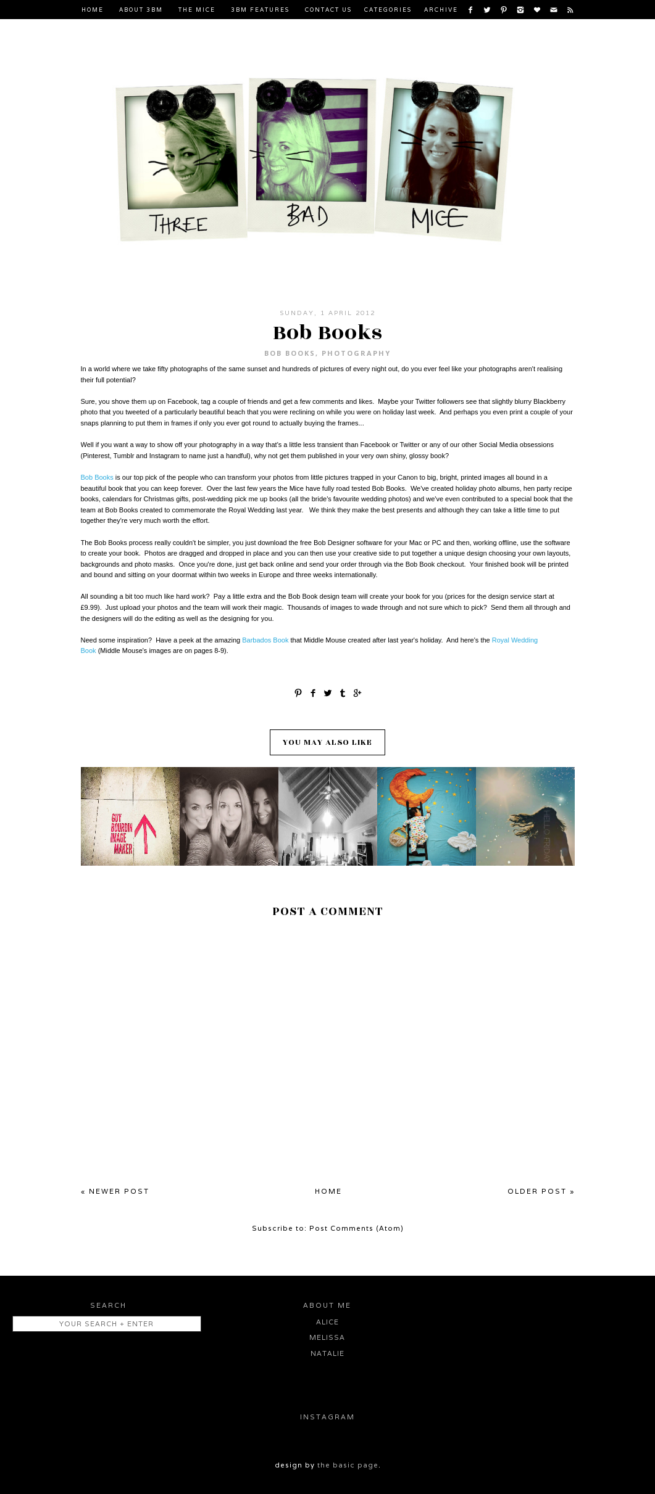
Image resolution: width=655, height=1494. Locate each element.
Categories (388, 10)
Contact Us (328, 10)
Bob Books (289, 353)
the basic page (347, 1465)
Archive (441, 10)
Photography (356, 353)
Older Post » (541, 1191)
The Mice (196, 10)
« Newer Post (115, 1191)
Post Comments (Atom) (356, 1228)
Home (92, 10)
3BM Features (260, 10)
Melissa (327, 1337)
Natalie (327, 1353)
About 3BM (141, 10)
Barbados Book (265, 640)
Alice (327, 1322)
